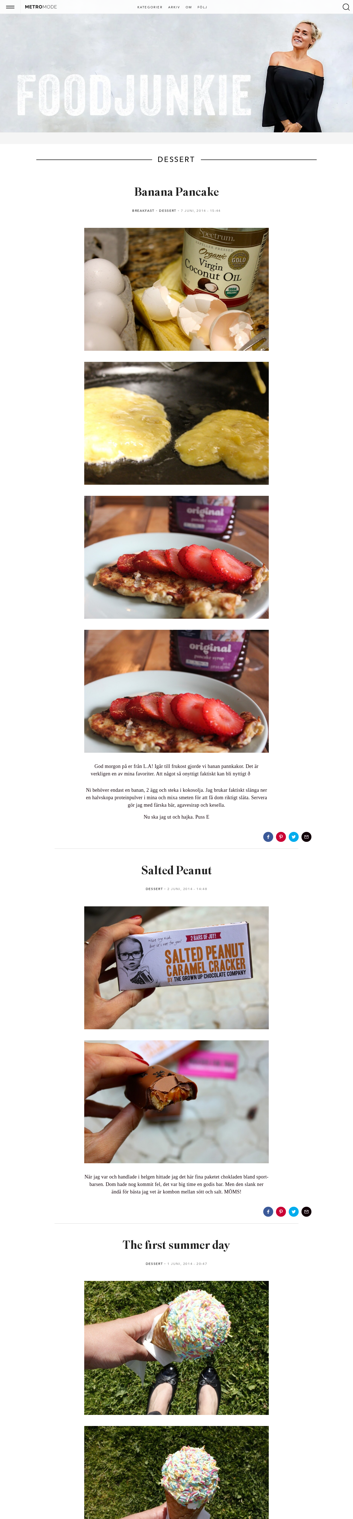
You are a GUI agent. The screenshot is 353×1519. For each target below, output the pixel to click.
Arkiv (174, 7)
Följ (202, 7)
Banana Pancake (176, 193)
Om (189, 7)
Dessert (167, 210)
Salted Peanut (176, 871)
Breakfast (143, 210)
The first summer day (176, 1246)
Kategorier (150, 7)
